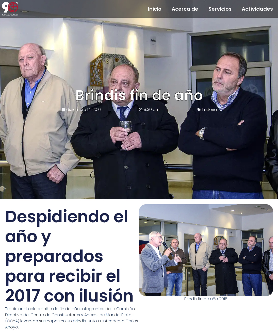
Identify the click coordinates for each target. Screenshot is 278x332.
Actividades (257, 8)
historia (209, 109)
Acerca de (185, 8)
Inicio (154, 8)
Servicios (220, 8)
